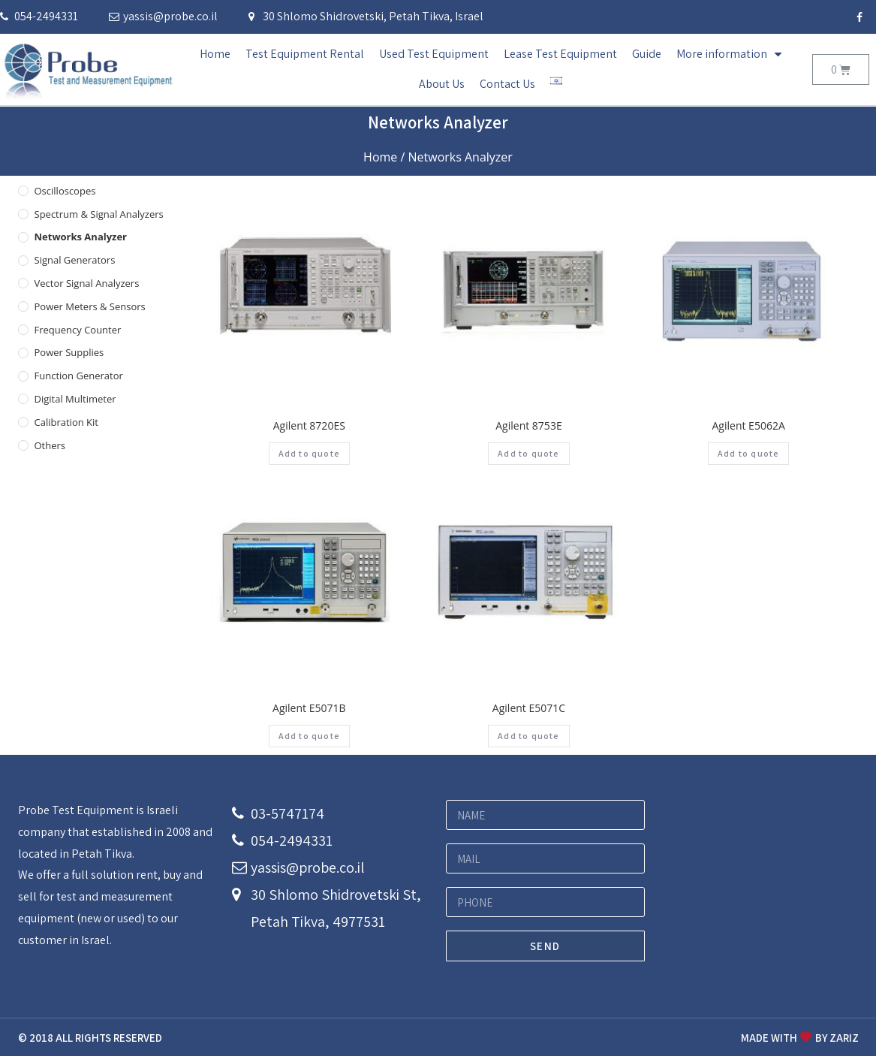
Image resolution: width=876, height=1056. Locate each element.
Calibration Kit (66, 422)
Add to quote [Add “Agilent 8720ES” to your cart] (309, 453)
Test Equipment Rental (304, 54)
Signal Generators (75, 260)
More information (728, 54)
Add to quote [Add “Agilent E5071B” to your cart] (309, 735)
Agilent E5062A (748, 425)
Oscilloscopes (65, 191)
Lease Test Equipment (560, 54)
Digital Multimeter (75, 399)
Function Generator (79, 375)
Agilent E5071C (528, 708)
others (50, 445)
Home (215, 54)
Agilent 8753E (528, 425)
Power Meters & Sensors (90, 306)
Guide (646, 54)
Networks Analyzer (81, 236)
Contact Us (507, 84)
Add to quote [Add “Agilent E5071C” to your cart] (528, 735)
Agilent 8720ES (309, 425)
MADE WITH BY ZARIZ (799, 1037)
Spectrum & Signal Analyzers (99, 214)
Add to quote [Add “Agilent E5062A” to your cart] (748, 453)
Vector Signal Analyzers (87, 283)
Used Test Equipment (434, 54)
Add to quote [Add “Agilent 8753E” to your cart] (528, 453)
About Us (442, 84)
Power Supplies (69, 352)
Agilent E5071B (308, 708)
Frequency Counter (78, 329)
